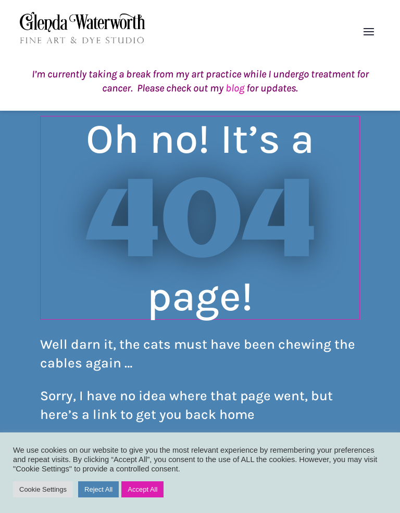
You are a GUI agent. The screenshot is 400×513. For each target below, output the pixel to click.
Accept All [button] (142, 489)
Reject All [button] (98, 489)
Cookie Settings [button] (43, 489)
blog (235, 88)
